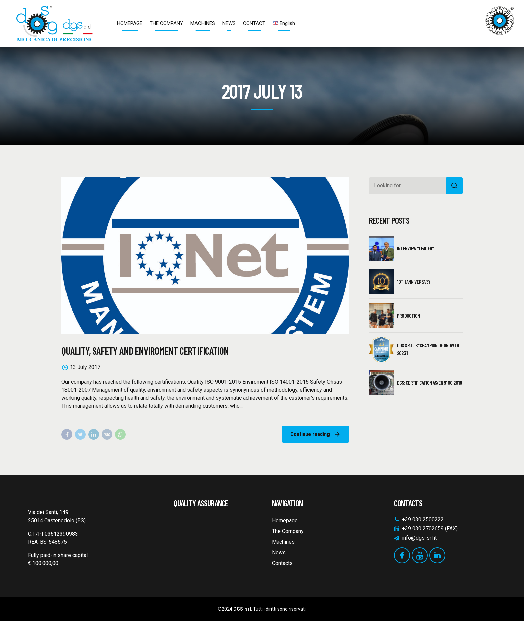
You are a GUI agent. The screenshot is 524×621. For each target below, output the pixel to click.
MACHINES (202, 23)
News (279, 552)
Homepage (285, 520)
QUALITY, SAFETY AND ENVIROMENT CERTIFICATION (145, 351)
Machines (283, 542)
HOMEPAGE (129, 23)
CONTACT (254, 23)
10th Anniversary (413, 281)
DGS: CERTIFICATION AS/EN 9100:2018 (429, 382)
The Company (288, 531)
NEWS (229, 23)
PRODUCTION (408, 315)
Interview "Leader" (415, 248)
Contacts (282, 563)
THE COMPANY (166, 23)
